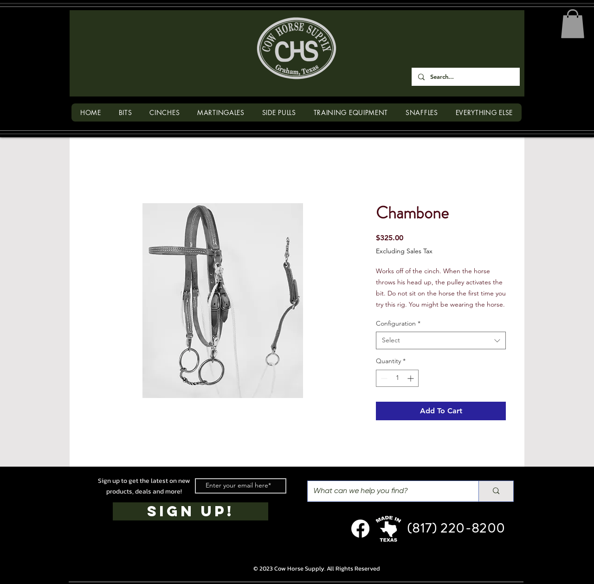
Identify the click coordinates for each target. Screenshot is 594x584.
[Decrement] (383, 378)
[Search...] (465, 77)
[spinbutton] (397, 378)
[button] (573, 23)
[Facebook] (360, 529)
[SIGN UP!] (190, 511)
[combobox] (441, 340)
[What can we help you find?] (386, 491)
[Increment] (411, 378)
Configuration (398, 323)
